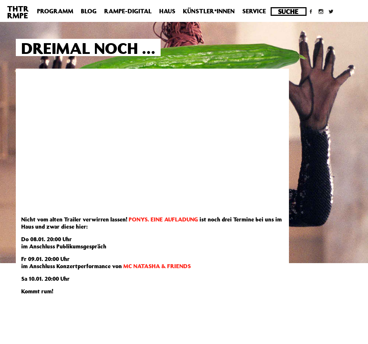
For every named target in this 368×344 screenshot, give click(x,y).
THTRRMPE (18, 12)
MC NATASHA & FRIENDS (157, 266)
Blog (89, 11)
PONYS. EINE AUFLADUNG (163, 219)
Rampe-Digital (128, 11)
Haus (167, 11)
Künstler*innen (209, 11)
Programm (55, 11)
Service (254, 11)
